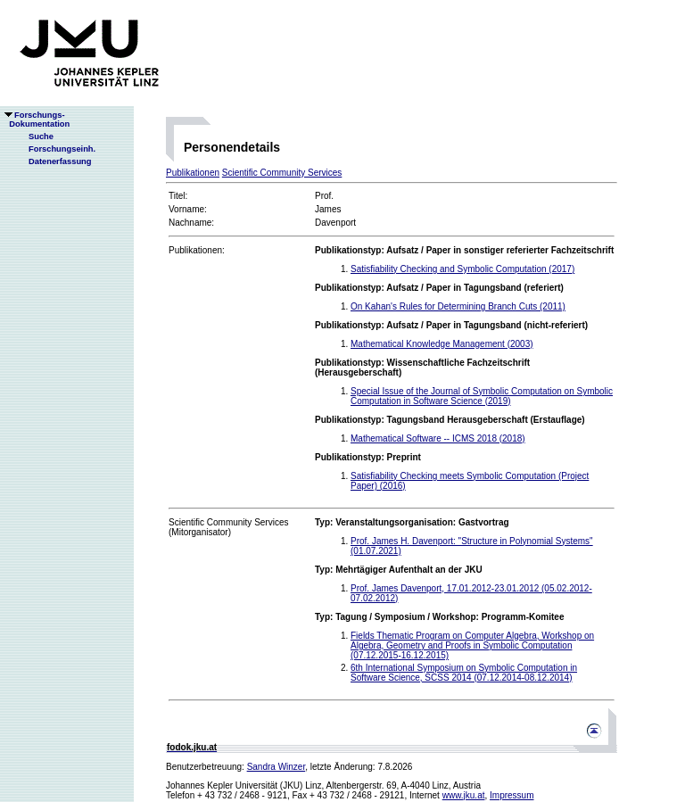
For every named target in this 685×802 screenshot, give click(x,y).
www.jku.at (463, 795)
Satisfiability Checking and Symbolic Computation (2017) (462, 269)
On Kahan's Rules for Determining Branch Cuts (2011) (458, 306)
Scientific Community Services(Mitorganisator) (228, 527)
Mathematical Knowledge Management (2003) (442, 344)
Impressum (511, 795)
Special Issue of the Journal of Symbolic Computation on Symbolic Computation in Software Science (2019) (482, 396)
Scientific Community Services (282, 173)
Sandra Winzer (276, 767)
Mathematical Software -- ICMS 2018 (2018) (438, 438)
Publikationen (192, 173)
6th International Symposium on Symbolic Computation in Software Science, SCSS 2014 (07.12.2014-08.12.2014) (464, 672)
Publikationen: (197, 250)
